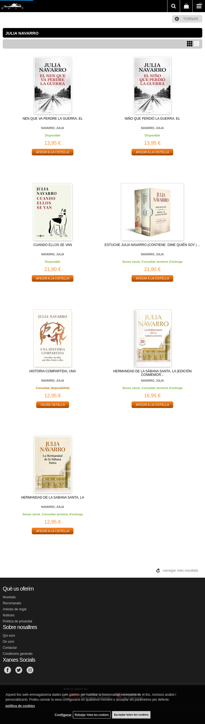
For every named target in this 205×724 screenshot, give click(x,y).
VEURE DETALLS (52, 404)
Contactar (10, 648)
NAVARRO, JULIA (52, 128)
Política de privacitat (17, 621)
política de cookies (20, 706)
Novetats (9, 597)
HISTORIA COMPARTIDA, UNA (52, 371)
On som (8, 642)
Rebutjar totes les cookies (92, 714)
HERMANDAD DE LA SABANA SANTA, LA (52, 497)
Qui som (9, 636)
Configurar (63, 715)
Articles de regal (14, 609)
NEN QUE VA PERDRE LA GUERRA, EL (52, 119)
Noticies (9, 615)
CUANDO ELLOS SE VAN (52, 245)
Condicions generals (18, 654)
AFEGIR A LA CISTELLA (52, 152)
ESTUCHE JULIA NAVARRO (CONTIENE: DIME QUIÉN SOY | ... (152, 245)
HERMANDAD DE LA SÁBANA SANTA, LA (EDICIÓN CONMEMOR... (152, 373)
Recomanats (12, 603)
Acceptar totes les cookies (131, 714)
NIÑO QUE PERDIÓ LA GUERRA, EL (152, 119)
